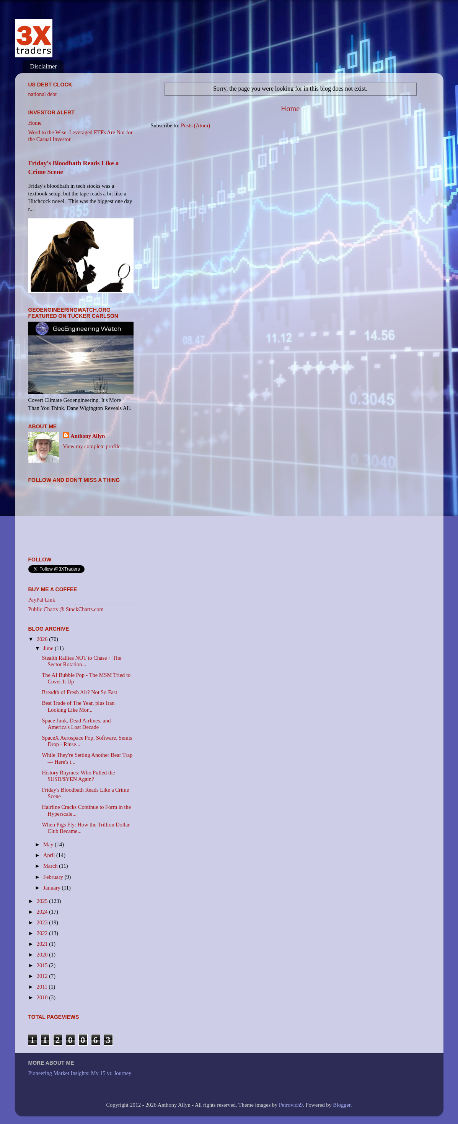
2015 (43, 965)
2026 (43, 639)
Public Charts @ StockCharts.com (66, 609)
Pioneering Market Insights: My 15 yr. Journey (80, 1073)
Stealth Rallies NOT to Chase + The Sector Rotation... (81, 661)
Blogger (341, 1105)
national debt (42, 94)
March (51, 866)
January (52, 888)
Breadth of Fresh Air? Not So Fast (79, 692)
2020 (43, 955)
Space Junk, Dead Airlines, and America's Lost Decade (76, 723)
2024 (43, 912)
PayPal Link (41, 600)
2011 (43, 987)
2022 (43, 933)
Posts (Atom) (195, 125)
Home (290, 108)
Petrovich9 (291, 1105)
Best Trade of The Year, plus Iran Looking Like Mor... (78, 706)
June (49, 648)
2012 (43, 976)
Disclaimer (43, 66)
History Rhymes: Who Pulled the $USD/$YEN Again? (78, 775)
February (54, 877)
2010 (43, 997)
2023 (43, 922)
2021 (43, 944)
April (49, 855)
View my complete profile (92, 446)
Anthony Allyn (87, 436)
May (49, 844)
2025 (43, 901)
